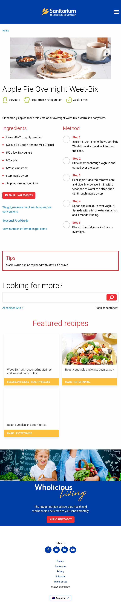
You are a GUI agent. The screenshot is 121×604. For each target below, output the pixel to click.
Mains (68, 382)
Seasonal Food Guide (15, 220)
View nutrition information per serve (24, 228)
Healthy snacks (40, 382)
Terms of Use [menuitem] (60, 581)
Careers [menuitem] (60, 561)
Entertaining (82, 382)
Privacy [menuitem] (60, 571)
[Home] (60, 12)
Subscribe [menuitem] (61, 576)
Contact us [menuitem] (60, 566)
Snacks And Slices (18, 382)
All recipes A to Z (12, 308)
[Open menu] (116, 11)
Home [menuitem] (5, 30)
